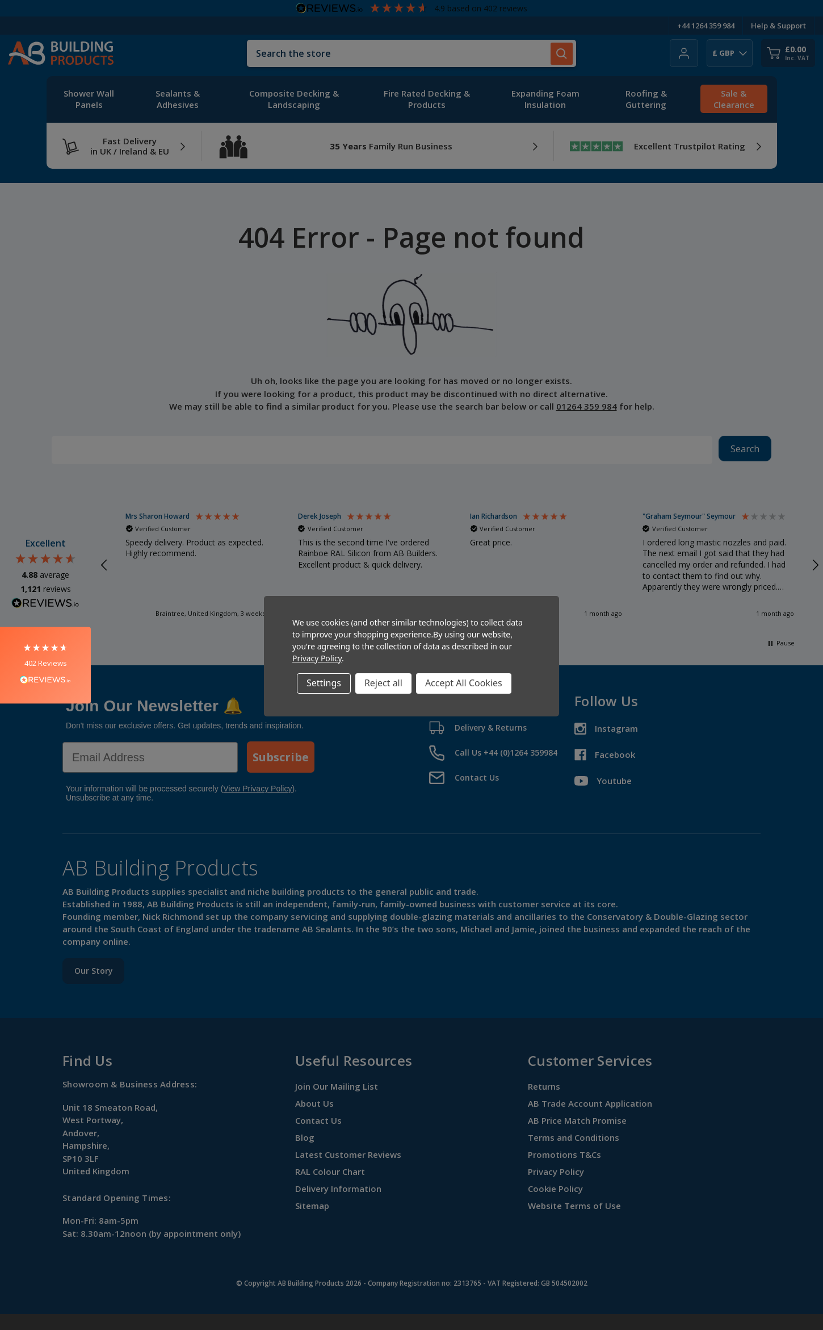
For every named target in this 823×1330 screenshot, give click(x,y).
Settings (323, 683)
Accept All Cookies (463, 683)
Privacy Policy (317, 658)
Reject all (383, 683)
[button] (45, 665)
